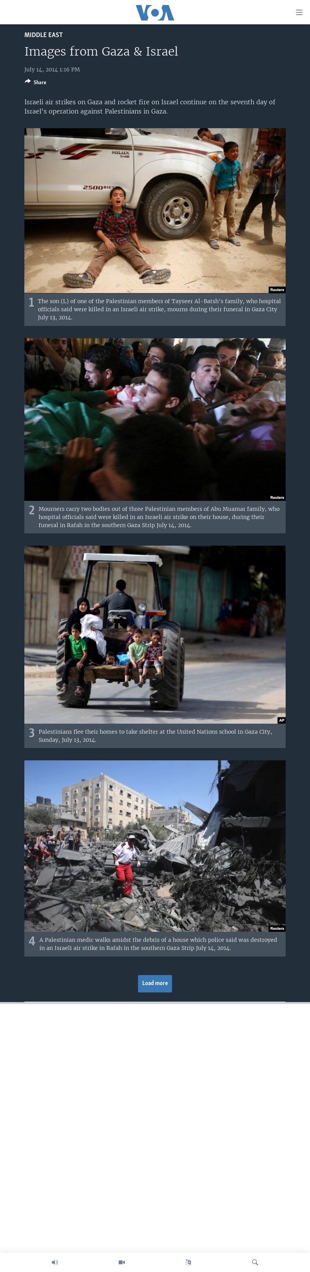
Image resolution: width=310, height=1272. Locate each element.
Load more (155, 983)
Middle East (43, 35)
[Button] (35, 83)
